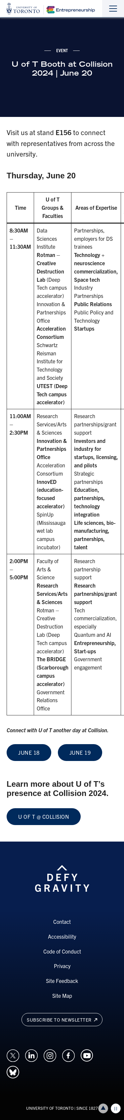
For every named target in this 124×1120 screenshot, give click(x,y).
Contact (62, 921)
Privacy (62, 965)
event (62, 50)
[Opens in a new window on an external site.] (13, 1054)
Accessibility (62, 936)
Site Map (62, 995)
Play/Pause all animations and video (116, 1108)
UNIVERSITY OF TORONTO (49, 1107)
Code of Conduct (62, 951)
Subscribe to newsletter (62, 1020)
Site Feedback (62, 980)
